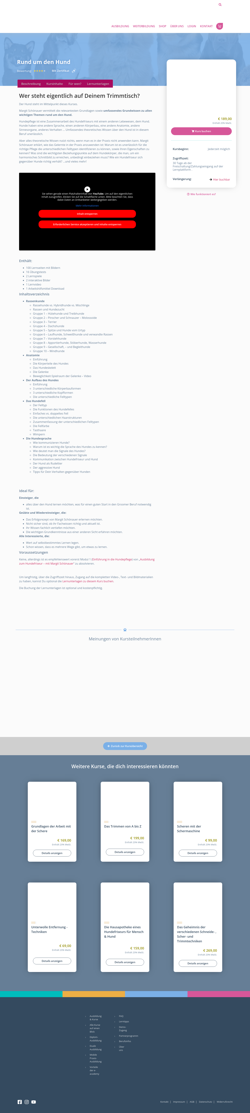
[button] (220, 4)
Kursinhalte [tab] (54, 84)
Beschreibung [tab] (31, 84)
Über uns (177, 26)
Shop (162, 26)
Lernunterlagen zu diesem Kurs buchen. (88, 581)
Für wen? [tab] (75, 84)
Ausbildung (120, 26)
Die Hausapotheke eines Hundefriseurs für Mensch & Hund (124, 932)
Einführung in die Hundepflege (112, 559)
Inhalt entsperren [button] (87, 213)
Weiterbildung (144, 26)
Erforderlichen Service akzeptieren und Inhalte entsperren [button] (87, 224)
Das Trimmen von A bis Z (122, 826)
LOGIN (192, 26)
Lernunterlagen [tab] (98, 84)
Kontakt (206, 26)
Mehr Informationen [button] (87, 205)
